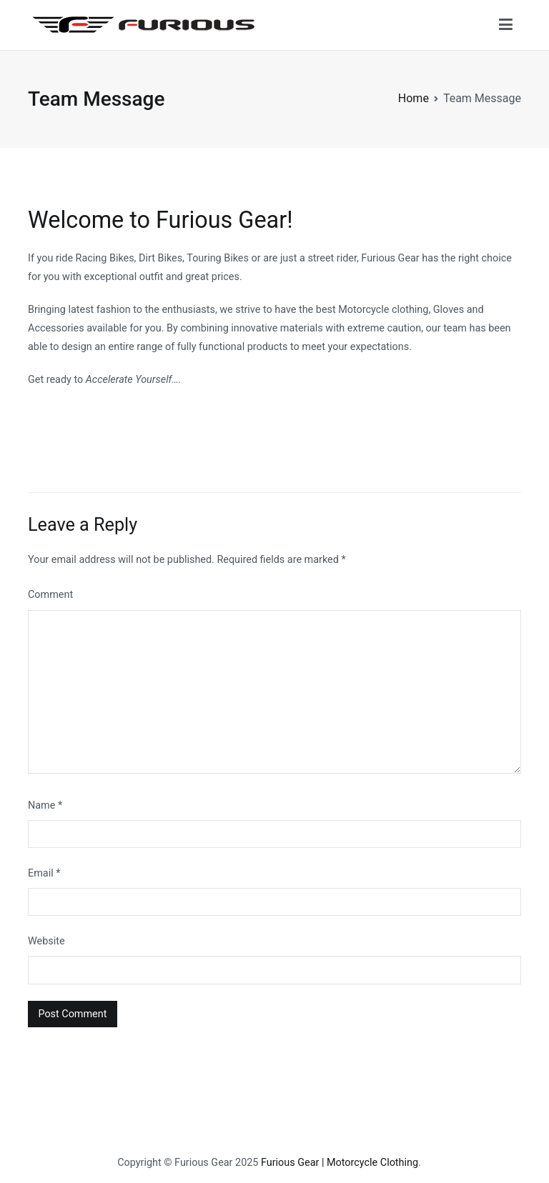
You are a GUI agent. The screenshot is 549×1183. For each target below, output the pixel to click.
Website (46, 941)
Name (45, 805)
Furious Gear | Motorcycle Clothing (339, 1163)
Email (44, 873)
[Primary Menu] (506, 25)
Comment (50, 595)
